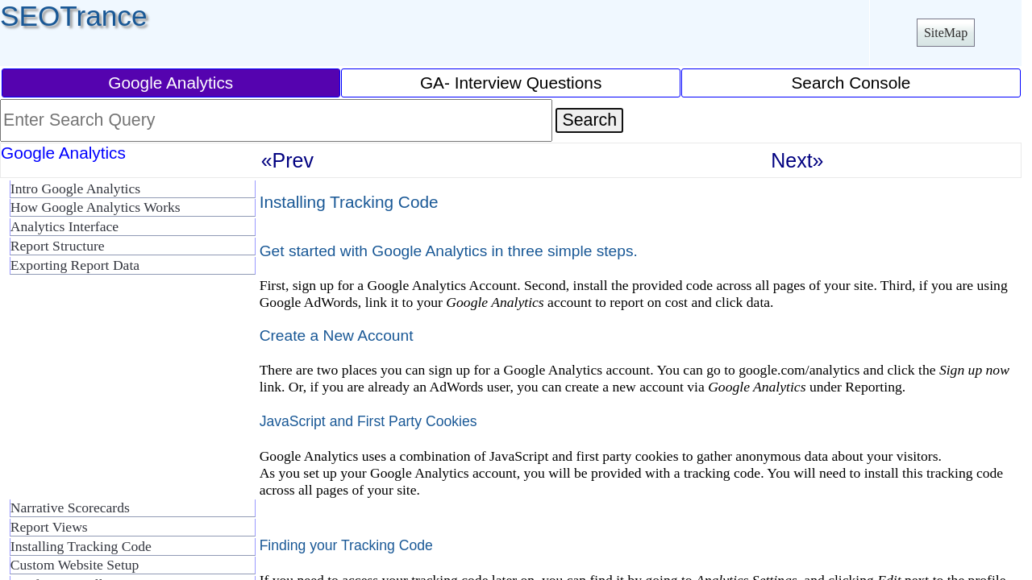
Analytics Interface (64, 226)
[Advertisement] (129, 393)
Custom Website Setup (74, 565)
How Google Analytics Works (95, 207)
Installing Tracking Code (81, 546)
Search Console (850, 82)
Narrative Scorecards (70, 507)
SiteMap (946, 32)
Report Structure (57, 246)
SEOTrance (74, 15)
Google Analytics (170, 82)
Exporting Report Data (74, 265)
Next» (797, 160)
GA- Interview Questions (510, 82)
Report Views (49, 527)
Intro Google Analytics (75, 188)
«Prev (287, 160)
